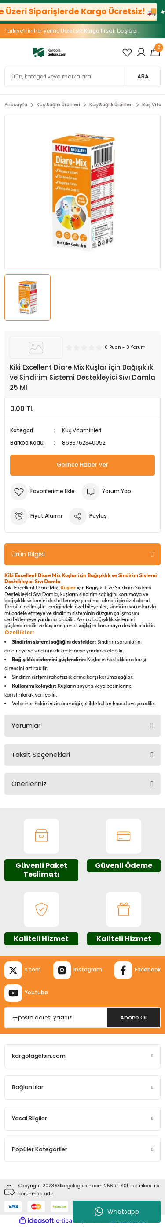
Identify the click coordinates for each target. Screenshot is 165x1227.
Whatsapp (117, 1211)
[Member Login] (141, 52)
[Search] (82, 77)
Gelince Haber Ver (82, 464)
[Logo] (49, 52)
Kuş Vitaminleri (81, 430)
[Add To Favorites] (42, 491)
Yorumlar (25, 725)
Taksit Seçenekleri (40, 754)
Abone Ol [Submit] (133, 1017)
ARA (143, 76)
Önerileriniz (29, 783)
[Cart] (155, 52)
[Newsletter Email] (82, 1017)
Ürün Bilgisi (28, 554)
